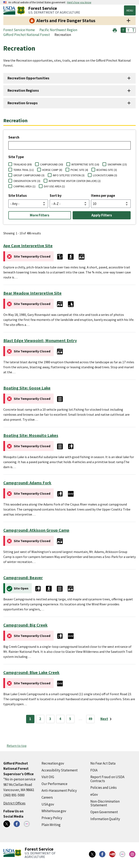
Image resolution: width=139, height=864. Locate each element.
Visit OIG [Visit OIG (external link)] (48, 777)
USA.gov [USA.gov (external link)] (48, 804)
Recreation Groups (23, 103)
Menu (129, 10)
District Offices (14, 803)
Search (13, 137)
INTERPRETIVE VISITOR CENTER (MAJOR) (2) (75, 181)
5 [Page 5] (70, 719)
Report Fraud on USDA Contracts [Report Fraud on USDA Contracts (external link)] (107, 779)
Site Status (17, 195)
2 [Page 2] (40, 719)
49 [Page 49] (90, 719)
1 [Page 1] (30, 719)
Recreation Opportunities (28, 78)
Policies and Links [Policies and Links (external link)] (103, 787)
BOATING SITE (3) (106, 170)
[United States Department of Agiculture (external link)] (10, 10)
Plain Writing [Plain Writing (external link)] (51, 824)
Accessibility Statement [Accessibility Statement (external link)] (60, 770)
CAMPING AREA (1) (24, 186)
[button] (114, 30)
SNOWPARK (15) (117, 164)
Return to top (17, 745)
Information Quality (105, 819)
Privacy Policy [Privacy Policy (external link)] (52, 818)
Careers (47, 797)
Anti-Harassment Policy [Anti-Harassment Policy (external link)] (59, 790)
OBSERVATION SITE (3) (26, 181)
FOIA (93, 770)
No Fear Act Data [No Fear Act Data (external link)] (102, 763)
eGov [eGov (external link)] (94, 794)
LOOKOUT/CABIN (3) (105, 175)
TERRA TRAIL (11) (23, 170)
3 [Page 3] (50, 719)
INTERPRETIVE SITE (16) (85, 164)
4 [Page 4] (60, 719)
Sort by (56, 195)
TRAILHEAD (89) (22, 164)
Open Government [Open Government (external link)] (104, 812)
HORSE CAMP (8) (52, 170)
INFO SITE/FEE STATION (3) (69, 175)
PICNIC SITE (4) (79, 170)
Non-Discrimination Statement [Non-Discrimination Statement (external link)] (105, 803)
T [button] (123, 30)
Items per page (103, 195)
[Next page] (106, 719)
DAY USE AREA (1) (54, 186)
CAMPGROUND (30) (51, 164)
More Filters (39, 215)
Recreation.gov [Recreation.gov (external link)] (53, 763)
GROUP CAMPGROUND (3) (28, 175)
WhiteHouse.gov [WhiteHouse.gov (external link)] (54, 811)
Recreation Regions (23, 90)
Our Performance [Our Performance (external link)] (54, 783)
